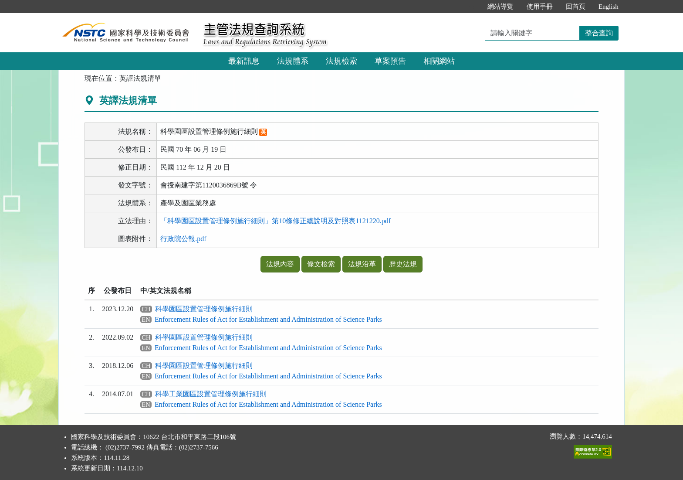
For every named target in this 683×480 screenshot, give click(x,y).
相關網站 (439, 61)
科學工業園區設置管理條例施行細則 (211, 394)
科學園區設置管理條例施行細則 (204, 309)
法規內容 (280, 264)
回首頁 (575, 6)
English (608, 6)
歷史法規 (403, 264)
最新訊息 (244, 61)
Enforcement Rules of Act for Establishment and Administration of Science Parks (268, 319)
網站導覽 (500, 6)
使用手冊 (540, 6)
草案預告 (390, 61)
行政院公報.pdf (183, 238)
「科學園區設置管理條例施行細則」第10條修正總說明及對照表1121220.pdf (275, 221)
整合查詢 (599, 33)
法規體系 (292, 61)
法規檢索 (341, 61)
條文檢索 (321, 264)
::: (471, 6)
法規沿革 (362, 264)
